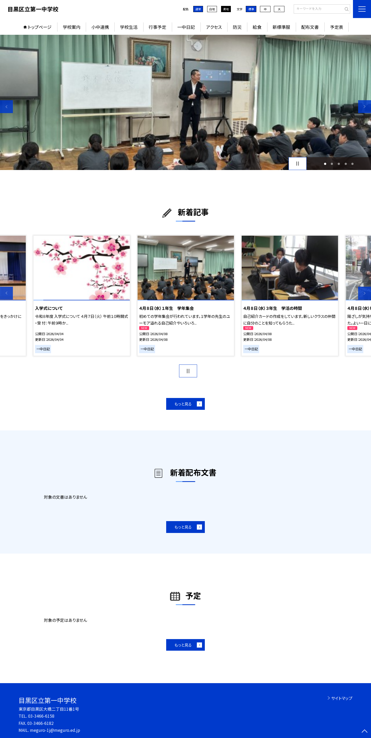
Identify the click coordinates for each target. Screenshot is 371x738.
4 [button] (345, 164)
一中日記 (186, 27)
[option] (185, 102)
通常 (198, 9)
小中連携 (100, 27)
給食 (257, 27)
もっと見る (183, 403)
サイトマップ (341, 698)
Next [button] (364, 106)
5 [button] (352, 164)
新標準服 (281, 27)
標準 (251, 9)
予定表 (336, 27)
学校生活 (129, 27)
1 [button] (325, 164)
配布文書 (310, 27)
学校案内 (71, 27)
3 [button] (339, 164)
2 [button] (332, 164)
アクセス (214, 27)
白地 (212, 9)
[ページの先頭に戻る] (364, 731)
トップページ (40, 27)
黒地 (226, 9)
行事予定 (157, 27)
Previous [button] (6, 106)
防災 (237, 27)
